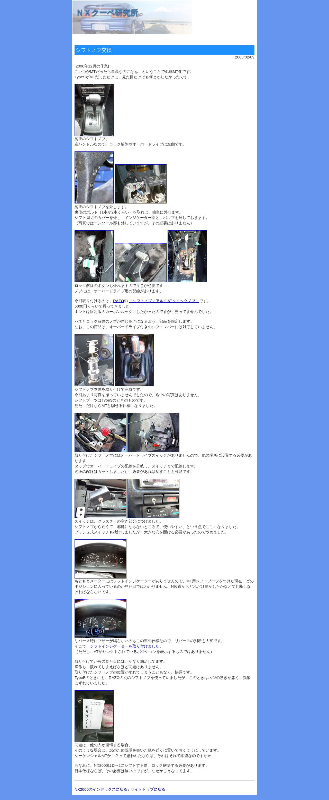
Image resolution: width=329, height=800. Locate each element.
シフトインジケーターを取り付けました (124, 646)
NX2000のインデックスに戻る (101, 789)
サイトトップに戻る (148, 789)
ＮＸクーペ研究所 (107, 12)
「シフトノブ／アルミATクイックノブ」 (164, 301)
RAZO (118, 301)
